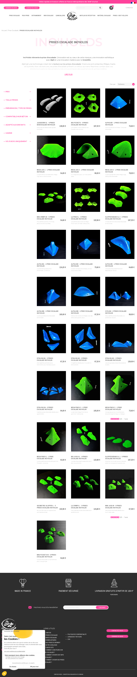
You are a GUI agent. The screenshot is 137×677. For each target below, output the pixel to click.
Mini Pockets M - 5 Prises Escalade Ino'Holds (46, 556)
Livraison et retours (75, 637)
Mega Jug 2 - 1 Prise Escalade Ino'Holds (82, 171)
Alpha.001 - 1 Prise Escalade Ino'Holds (47, 265)
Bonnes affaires (51, 640)
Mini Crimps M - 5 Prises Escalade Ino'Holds (46, 218)
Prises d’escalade (52, 635)
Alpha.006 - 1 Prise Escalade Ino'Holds (47, 312)
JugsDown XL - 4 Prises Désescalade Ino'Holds (46, 124)
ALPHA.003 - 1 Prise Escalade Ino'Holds (116, 124)
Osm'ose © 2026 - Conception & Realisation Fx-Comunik (68, 674)
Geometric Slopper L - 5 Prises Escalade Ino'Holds (47, 506)
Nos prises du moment (53, 642)
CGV (69, 639)
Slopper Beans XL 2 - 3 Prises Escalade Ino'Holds (116, 218)
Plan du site (50, 647)
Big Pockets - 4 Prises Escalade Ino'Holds (79, 124)
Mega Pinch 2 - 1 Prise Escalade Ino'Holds (113, 408)
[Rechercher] (89, 8)
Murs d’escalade (51, 638)
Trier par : (113, 84)
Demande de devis (11, 8)
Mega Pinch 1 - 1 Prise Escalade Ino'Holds (45, 457)
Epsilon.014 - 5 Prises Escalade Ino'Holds (45, 408)
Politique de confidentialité (77, 634)
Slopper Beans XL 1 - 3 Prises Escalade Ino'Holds (116, 457)
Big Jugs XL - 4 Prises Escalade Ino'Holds (79, 457)
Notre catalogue (51, 645)
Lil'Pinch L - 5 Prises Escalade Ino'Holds (79, 218)
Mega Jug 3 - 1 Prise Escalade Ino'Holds (116, 171)
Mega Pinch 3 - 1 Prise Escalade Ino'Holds (79, 408)
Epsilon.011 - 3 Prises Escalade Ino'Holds (45, 359)
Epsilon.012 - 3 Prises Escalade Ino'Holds (79, 359)
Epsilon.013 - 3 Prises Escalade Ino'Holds (113, 359)
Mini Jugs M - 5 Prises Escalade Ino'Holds (113, 506)
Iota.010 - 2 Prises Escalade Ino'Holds (115, 312)
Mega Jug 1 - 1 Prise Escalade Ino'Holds (48, 171)
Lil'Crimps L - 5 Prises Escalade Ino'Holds (79, 506)
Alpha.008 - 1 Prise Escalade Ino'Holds (82, 312)
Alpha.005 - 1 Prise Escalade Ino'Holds (116, 265)
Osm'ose (48, 633)
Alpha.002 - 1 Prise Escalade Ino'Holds (82, 265)
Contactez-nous (32, 8)
